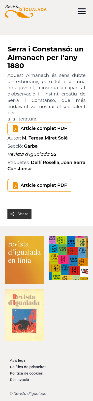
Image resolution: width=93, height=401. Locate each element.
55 (31, 154)
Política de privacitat (28, 367)
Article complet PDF (44, 128)
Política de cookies (26, 373)
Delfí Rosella (45, 162)
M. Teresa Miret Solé (45, 138)
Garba (31, 146)
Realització (19, 379)
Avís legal (18, 360)
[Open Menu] (82, 11)
